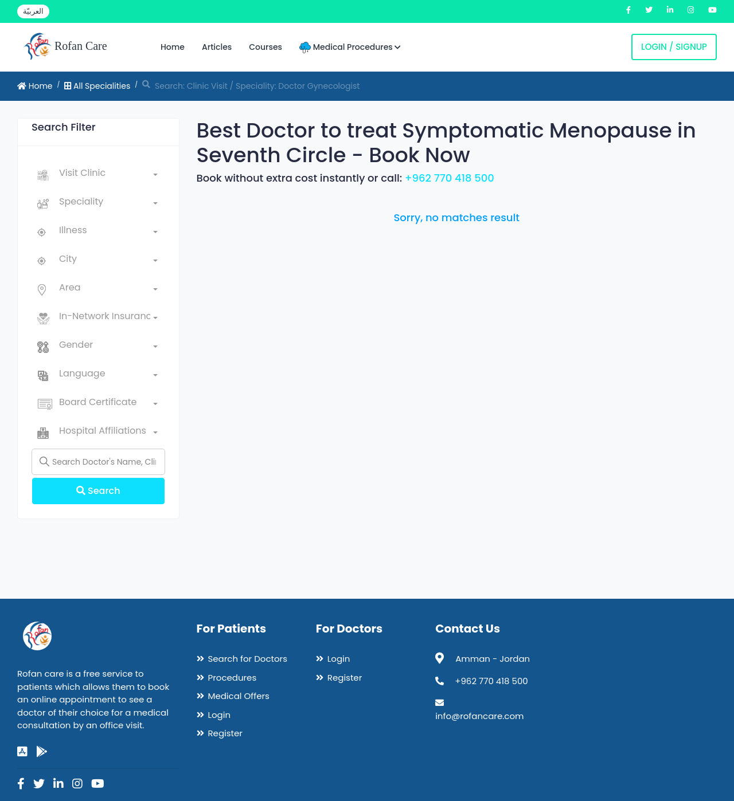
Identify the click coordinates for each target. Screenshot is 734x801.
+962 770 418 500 (449, 178)
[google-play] (42, 751)
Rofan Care (65, 47)
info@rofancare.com (479, 716)
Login (219, 715)
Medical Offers (239, 696)
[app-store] (22, 751)
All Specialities (97, 86)
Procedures (232, 678)
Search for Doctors (247, 659)
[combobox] (108, 175)
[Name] (98, 462)
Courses (265, 47)
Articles (217, 47)
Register (225, 733)
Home (173, 47)
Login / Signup (674, 47)
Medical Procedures (350, 47)
